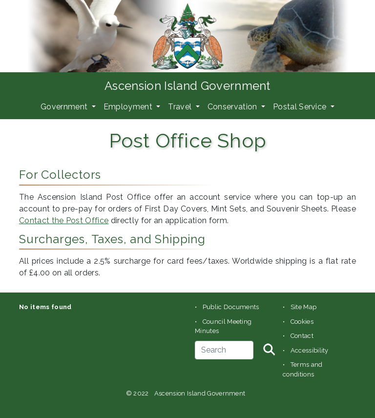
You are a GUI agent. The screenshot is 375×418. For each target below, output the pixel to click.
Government (65, 106)
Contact (302, 335)
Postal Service (301, 106)
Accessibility (310, 350)
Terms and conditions (303, 369)
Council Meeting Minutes (223, 326)
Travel (180, 106)
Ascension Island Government (187, 86)
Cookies (302, 321)
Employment (129, 106)
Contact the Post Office (63, 220)
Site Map (304, 307)
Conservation (233, 106)
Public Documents (231, 307)
